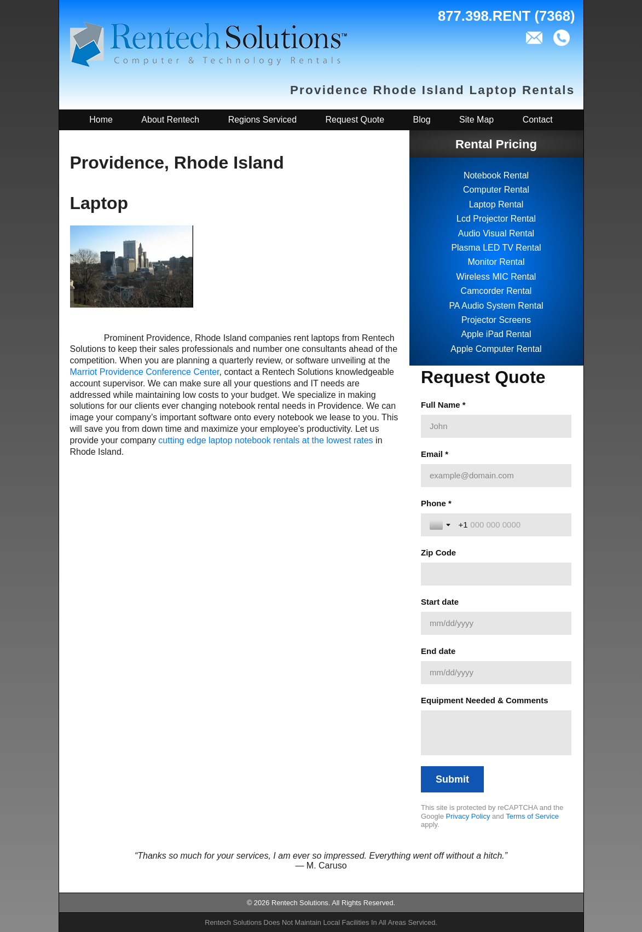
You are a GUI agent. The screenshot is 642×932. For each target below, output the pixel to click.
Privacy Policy (468, 816)
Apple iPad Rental (496, 334)
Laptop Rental (496, 204)
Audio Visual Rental (496, 233)
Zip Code (438, 552)
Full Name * (443, 404)
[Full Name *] (496, 426)
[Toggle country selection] (441, 524)
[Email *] (496, 475)
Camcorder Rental (496, 291)
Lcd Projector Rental (496, 218)
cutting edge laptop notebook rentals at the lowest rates (265, 440)
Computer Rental (496, 189)
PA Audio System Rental (496, 305)
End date (438, 651)
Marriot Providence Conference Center (144, 372)
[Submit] (452, 779)
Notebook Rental (496, 175)
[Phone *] (511, 524)
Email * (434, 454)
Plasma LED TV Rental (496, 247)
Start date (440, 601)
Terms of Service (532, 816)
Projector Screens (496, 320)
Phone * (436, 503)
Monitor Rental (495, 262)
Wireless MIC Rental (496, 276)
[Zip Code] (496, 574)
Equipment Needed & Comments (484, 700)
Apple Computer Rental (495, 349)
